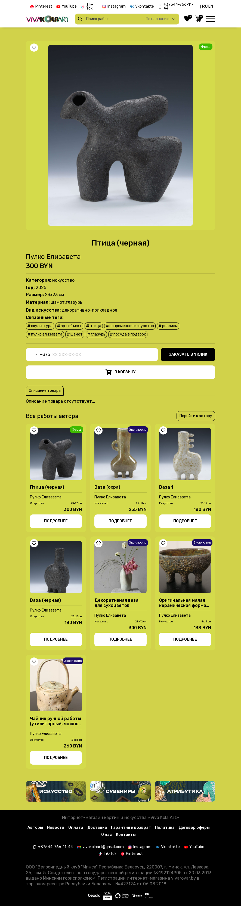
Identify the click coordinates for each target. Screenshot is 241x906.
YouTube (69, 6)
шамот (75, 336)
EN (210, 6)
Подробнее (56, 522)
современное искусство (130, 327)
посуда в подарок (128, 336)
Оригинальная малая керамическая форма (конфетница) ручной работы (183, 604)
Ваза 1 (166, 488)
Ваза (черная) (45, 601)
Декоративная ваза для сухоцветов (116, 604)
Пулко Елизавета (53, 258)
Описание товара (45, 392)
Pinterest (43, 6)
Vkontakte (144, 6)
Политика (165, 827)
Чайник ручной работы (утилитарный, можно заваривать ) (55, 723)
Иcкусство (63, 281)
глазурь (96, 336)
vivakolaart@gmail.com (103, 847)
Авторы (35, 827)
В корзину (121, 374)
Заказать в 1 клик (188, 356)
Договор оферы (194, 827)
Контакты (126, 834)
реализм (168, 327)
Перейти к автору (196, 417)
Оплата (75, 827)
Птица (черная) (47, 488)
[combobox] (38, 356)
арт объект (69, 327)
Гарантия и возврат (131, 827)
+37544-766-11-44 (178, 6)
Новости (55, 827)
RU (205, 6)
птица (93, 327)
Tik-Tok (89, 6)
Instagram (116, 6)
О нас (106, 834)
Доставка (97, 827)
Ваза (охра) (107, 488)
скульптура (39, 327)
